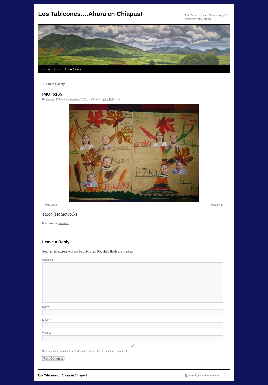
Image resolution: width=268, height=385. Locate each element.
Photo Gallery (73, 69)
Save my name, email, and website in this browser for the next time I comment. (85, 351)
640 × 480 (107, 99)
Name (46, 306)
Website (46, 332)
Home (46, 69)
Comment (48, 259)
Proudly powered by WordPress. (204, 375)
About (57, 69)
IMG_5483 (51, 205)
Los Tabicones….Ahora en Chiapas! (90, 13)
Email (46, 319)
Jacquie (50, 99)
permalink (63, 223)
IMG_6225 (217, 205)
